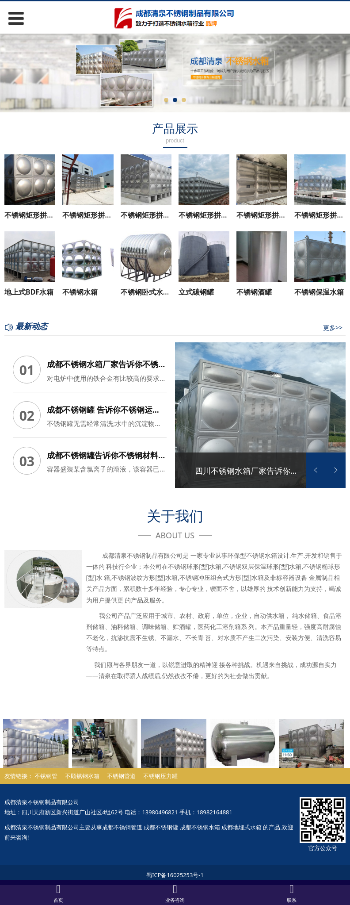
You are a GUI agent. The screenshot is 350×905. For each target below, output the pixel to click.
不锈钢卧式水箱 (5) (151, 292)
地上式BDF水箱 (28, 292)
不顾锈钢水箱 (82, 773)
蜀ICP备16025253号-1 (175, 872)
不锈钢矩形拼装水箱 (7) (216, 215)
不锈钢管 (45, 773)
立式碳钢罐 (196, 292)
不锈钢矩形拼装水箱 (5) (158, 215)
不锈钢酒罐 (254, 292)
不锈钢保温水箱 (319, 292)
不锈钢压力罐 (160, 773)
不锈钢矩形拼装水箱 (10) (275, 215)
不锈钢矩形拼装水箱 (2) (99, 215)
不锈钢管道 (121, 773)
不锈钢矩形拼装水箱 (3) (41, 215)
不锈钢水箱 (80, 292)
